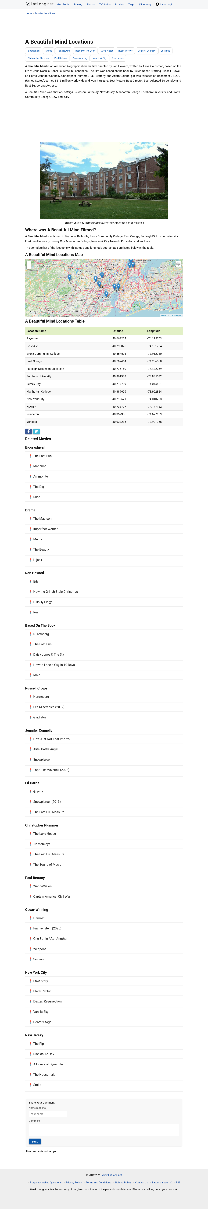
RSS (178, 1183)
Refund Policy (123, 1183)
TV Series (105, 4)
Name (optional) (38, 1108)
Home (28, 13)
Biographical (34, 50)
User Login (164, 4)
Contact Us (141, 1183)
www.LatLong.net (112, 1175)
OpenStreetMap (176, 316)
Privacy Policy (74, 1183)
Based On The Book (89, 50)
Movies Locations (45, 13)
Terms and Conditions (98, 1183)
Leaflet (163, 316)
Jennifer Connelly (154, 50)
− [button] (29, 268)
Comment (34, 1121)
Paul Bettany (63, 58)
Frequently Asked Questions (46, 1183)
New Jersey (123, 58)
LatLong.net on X (162, 1183)
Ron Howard (66, 50)
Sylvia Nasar (111, 50)
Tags (131, 4)
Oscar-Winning (83, 58)
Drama (50, 50)
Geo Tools (63, 4)
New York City (104, 58)
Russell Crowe (131, 50)
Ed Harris (174, 50)
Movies (119, 4)
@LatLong (145, 4)
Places (91, 4)
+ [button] (29, 264)
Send (35, 1142)
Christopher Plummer (39, 58)
